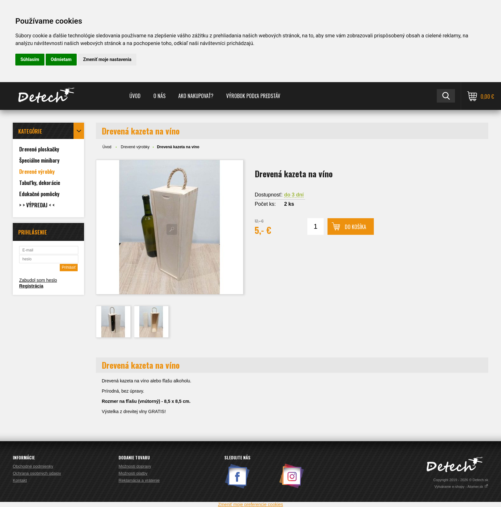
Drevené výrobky (135, 147)
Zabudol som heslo (38, 280)
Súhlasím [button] (29, 59)
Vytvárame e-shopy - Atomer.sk (461, 486)
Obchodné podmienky (33, 466)
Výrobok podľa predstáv (253, 96)
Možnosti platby (133, 473)
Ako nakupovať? (195, 96)
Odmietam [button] (61, 59)
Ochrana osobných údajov (37, 473)
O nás (159, 96)
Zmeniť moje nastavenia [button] (107, 59)
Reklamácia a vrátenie (139, 480)
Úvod (135, 96)
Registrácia (31, 285)
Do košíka (355, 227)
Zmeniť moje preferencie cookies (250, 504)
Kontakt (20, 480)
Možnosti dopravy (135, 466)
